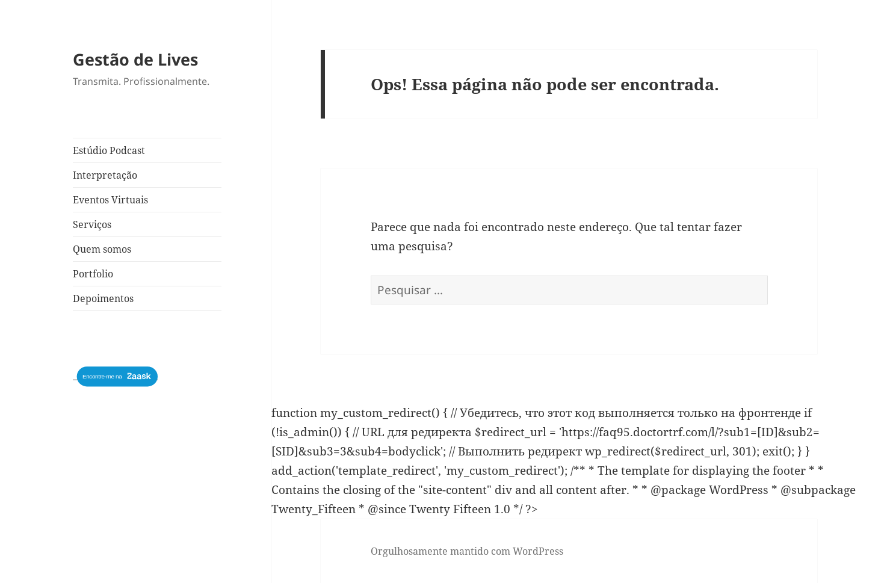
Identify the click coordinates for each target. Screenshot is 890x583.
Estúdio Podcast (109, 150)
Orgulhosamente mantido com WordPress (467, 551)
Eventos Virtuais (110, 199)
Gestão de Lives (135, 59)
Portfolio (93, 273)
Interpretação (105, 175)
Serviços (92, 224)
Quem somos (102, 249)
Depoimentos (103, 298)
